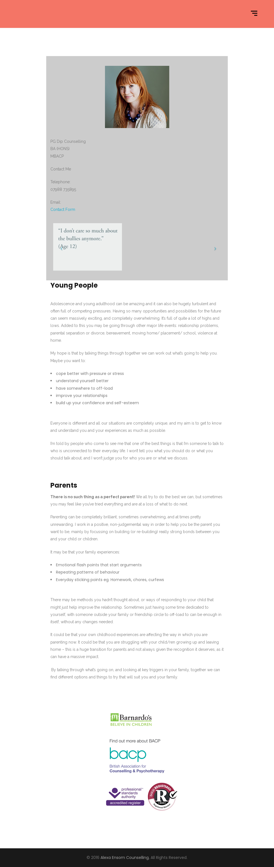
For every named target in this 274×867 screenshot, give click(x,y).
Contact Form (62, 209)
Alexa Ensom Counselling (125, 857)
